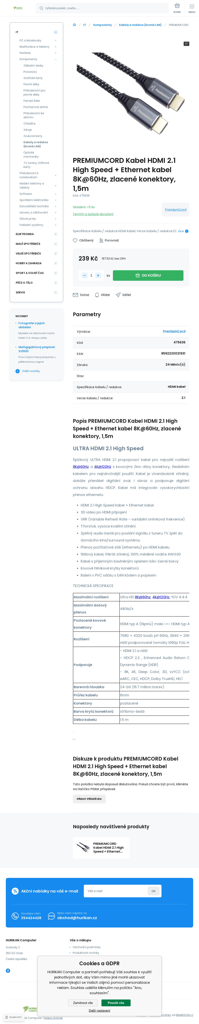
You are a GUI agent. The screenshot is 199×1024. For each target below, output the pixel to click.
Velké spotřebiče (28, 253)
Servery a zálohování (34, 212)
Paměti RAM (32, 101)
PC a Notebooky (30, 40)
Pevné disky (31, 84)
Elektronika (25, 234)
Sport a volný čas (30, 273)
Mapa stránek (53, 1018)
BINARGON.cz (184, 1015)
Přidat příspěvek (89, 799)
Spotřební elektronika (34, 200)
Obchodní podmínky (87, 947)
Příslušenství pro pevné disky (34, 93)
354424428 (31, 917)
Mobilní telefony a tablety (32, 186)
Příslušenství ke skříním (34, 115)
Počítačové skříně (36, 107)
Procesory (30, 72)
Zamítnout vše (83, 1003)
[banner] (18, 8)
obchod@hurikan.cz (77, 917)
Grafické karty (33, 78)
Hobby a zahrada (29, 263)
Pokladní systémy (31, 225)
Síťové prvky (28, 219)
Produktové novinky (86, 953)
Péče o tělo (24, 283)
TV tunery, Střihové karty (36, 165)
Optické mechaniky (31, 155)
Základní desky (33, 66)
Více (181, 231)
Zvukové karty (33, 136)
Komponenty (102, 25)
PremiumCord (175, 209)
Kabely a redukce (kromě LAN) (140, 25)
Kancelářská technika (34, 206)
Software (26, 194)
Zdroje (28, 130)
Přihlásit (154, 891)
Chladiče (30, 123)
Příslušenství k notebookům (29, 175)
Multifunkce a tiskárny (34, 47)
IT (84, 25)
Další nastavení (99, 1010)
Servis (20, 292)
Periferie (25, 53)
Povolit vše (116, 1003)
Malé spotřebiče (28, 244)
